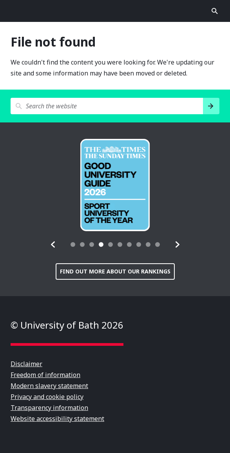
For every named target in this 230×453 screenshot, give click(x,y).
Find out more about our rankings (115, 271)
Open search (214, 11)
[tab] (73, 244)
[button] (53, 244)
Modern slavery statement (49, 385)
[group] (115, 185)
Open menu (15, 11)
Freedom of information (45, 374)
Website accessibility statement (57, 418)
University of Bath (115, 11)
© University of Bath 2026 (67, 324)
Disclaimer (26, 364)
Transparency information (49, 407)
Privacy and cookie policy (47, 396)
